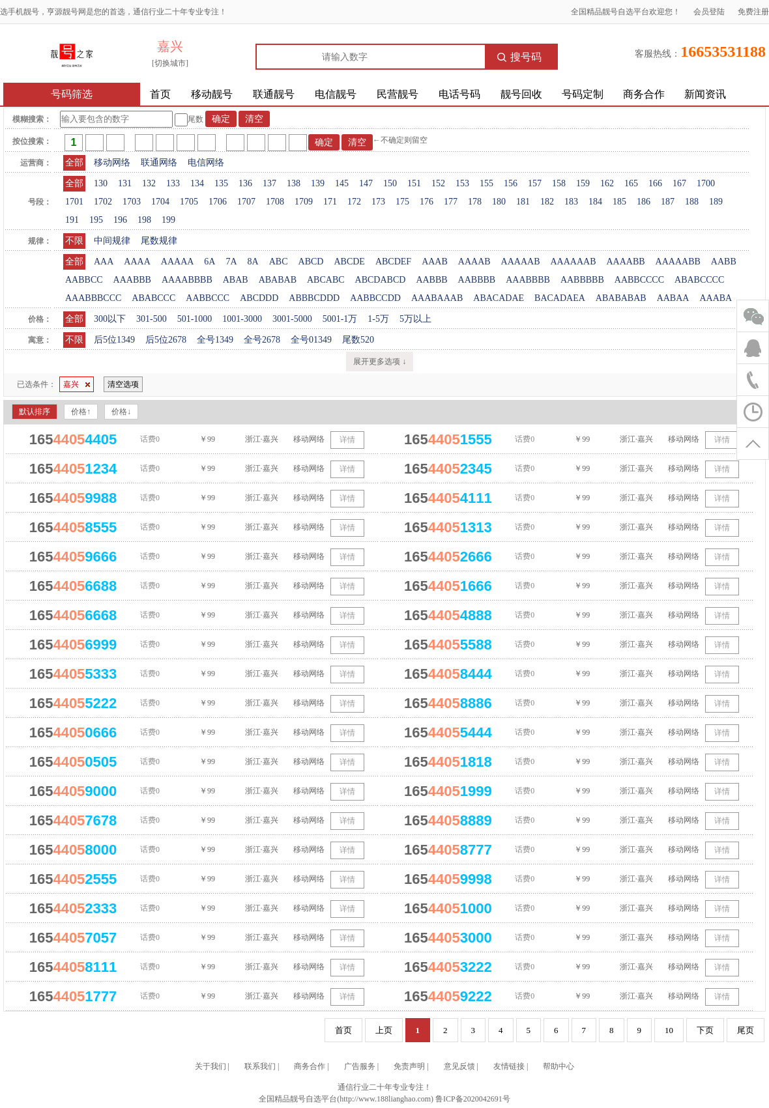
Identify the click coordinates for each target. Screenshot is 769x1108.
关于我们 (210, 1066)
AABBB (431, 280)
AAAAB (474, 261)
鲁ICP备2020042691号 (472, 1098)
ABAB (235, 280)
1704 (160, 201)
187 (668, 201)
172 (354, 201)
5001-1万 (340, 319)
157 (535, 183)
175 (402, 201)
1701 (74, 201)
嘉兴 (76, 384)
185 (619, 201)
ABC (278, 261)
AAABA (715, 298)
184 (595, 201)
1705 (189, 201)
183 (571, 201)
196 (120, 220)
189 (716, 201)
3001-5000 (292, 319)
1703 (132, 201)
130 (101, 183)
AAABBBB (528, 280)
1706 (218, 201)
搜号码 (519, 57)
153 (462, 183)
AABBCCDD (375, 298)
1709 (304, 201)
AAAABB (625, 261)
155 (486, 183)
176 (426, 201)
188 (692, 201)
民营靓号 (397, 94)
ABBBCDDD (314, 298)
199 (168, 220)
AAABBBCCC (93, 298)
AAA (103, 261)
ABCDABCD (380, 280)
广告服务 (359, 1066)
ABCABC (326, 280)
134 (197, 183)
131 (125, 183)
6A (209, 261)
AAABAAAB (437, 298)
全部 (74, 162)
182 (547, 201)
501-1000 (194, 319)
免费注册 (753, 11)
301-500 (151, 319)
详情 (347, 439)
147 (366, 183)
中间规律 (112, 241)
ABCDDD (259, 298)
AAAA (137, 261)
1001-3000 (242, 319)
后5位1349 (114, 340)
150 (390, 183)
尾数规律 (159, 241)
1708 (275, 201)
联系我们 (260, 1066)
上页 (383, 1030)
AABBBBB (582, 280)
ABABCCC (153, 298)
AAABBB (132, 280)
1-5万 (378, 319)
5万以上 (415, 319)
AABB (723, 261)
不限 (74, 241)
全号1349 (215, 340)
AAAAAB (520, 261)
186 (643, 201)
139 (318, 183)
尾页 (745, 1030)
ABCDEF (393, 261)
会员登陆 (709, 11)
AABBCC (84, 280)
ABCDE (349, 261)
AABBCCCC (639, 280)
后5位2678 (165, 340)
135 (221, 183)
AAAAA (177, 261)
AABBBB (477, 280)
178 (475, 201)
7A (231, 261)
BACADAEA (559, 298)
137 (269, 183)
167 (679, 183)
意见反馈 (459, 1066)
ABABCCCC (699, 280)
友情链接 (509, 1066)
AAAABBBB (187, 280)
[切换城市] (170, 63)
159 (583, 183)
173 (378, 201)
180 (499, 201)
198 (144, 220)
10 (669, 1030)
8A (253, 261)
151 (414, 183)
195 (96, 220)
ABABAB (278, 280)
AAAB (435, 261)
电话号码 (459, 94)
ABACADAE (498, 298)
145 (342, 183)
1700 (706, 183)
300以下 (110, 319)
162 (607, 183)
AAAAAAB (573, 261)
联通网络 (159, 162)
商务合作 (644, 94)
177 (450, 201)
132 (149, 183)
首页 (160, 94)
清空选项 (123, 384)
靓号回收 (521, 94)
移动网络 (112, 162)
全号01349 (311, 340)
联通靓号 (274, 94)
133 (173, 183)
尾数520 (358, 340)
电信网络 (206, 162)
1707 (246, 201)
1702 (103, 201)
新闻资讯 (705, 94)
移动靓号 (212, 94)
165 (631, 183)
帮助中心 (558, 1066)
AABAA (673, 298)
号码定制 (582, 94)
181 (523, 201)
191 (72, 220)
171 (330, 201)
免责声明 (409, 1066)
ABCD (311, 261)
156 (510, 183)
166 (655, 183)
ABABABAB (621, 298)
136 (245, 183)
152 (438, 183)
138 (293, 183)
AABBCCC (207, 298)
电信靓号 (335, 94)
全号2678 (262, 340)
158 (559, 183)
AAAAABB (678, 261)
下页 (705, 1030)
